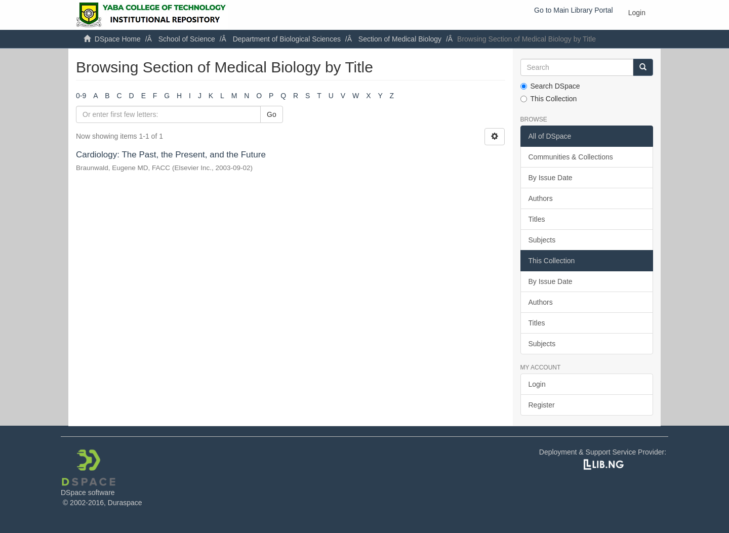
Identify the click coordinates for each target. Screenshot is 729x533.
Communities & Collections (571, 157)
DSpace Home (118, 39)
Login (537, 384)
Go (271, 114)
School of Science (186, 39)
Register (542, 405)
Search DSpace (550, 86)
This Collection (548, 99)
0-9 (81, 96)
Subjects (542, 240)
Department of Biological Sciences (287, 39)
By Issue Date (551, 178)
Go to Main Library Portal (573, 10)
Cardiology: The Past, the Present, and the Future (171, 154)
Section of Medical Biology (399, 39)
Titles (537, 219)
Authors (541, 198)
